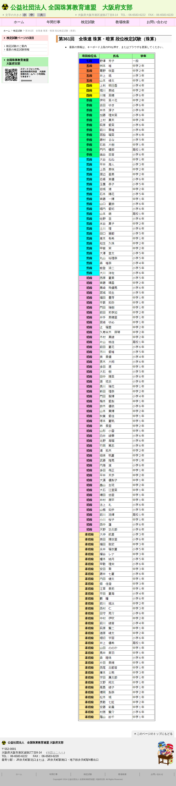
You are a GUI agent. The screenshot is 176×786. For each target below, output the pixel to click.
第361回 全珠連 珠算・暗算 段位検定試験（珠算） (51, 30)
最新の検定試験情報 (16, 49)
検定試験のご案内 (15, 46)
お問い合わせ (157, 22)
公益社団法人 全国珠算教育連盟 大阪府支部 (67, 7)
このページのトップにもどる (153, 733)
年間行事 (53, 22)
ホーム (19, 22)
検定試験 (88, 22)
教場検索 (122, 22)
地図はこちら (55, 752)
